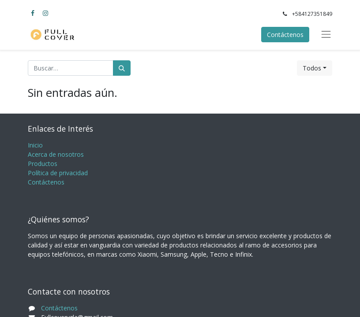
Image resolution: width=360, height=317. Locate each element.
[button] (314, 68)
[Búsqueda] (122, 68)
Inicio (35, 145)
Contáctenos (285, 34)
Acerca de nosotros (56, 154)
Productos (42, 163)
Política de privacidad (58, 173)
